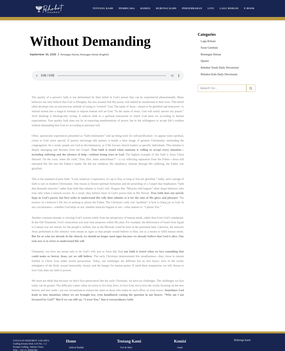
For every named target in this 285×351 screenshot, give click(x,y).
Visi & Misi (126, 318)
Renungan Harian (65, 54)
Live (214, 8)
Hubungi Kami (172, 8)
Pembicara (136, 8)
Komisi (153, 8)
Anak (179, 318)
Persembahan (196, 8)
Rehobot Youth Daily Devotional (218, 65)
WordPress (28, 346)
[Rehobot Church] (49, 8)
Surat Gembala (208, 46)
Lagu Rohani (230, 8)
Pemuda (181, 330)
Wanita (180, 337)
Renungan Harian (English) (87, 54)
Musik (180, 343)
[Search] (222, 86)
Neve (5, 346)
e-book (250, 8)
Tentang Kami (113, 8)
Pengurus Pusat (128, 324)
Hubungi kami (241, 310)
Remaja (181, 324)
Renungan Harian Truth (81, 324)
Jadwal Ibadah (76, 318)
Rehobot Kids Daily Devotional (217, 72)
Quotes (204, 59)
